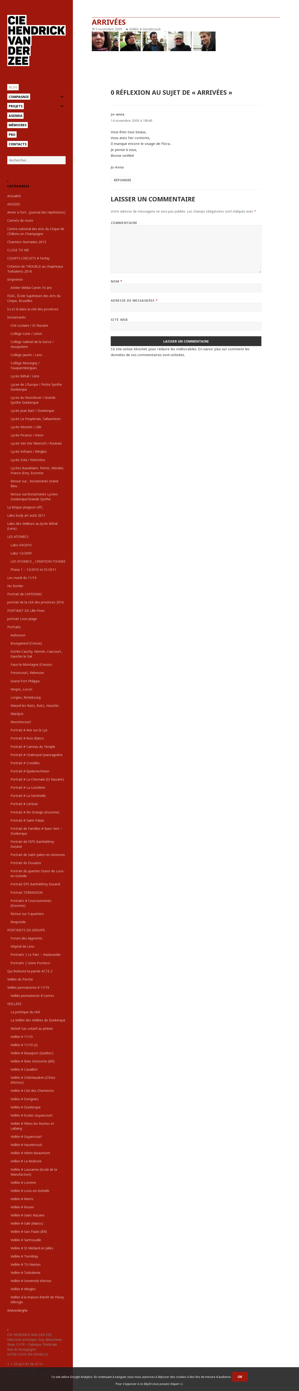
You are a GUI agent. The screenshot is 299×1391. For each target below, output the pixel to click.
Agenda (15, 115)
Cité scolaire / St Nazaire (29, 325)
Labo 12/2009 (21, 553)
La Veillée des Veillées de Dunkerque (38, 1020)
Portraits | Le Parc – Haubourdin (36, 954)
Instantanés (16, 317)
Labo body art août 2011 (26, 515)
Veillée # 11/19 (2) (24, 1045)
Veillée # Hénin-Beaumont (30, 1153)
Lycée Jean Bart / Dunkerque (32, 410)
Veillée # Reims (22, 1199)
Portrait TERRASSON (27, 892)
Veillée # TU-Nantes (26, 1264)
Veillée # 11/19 (22, 1036)
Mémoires (18, 125)
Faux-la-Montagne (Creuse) (31, 664)
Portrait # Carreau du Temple (33, 746)
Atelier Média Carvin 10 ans (31, 287)
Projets (16, 106)
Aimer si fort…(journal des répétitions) (36, 212)
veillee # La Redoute (26, 1161)
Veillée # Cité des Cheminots (32, 1090)
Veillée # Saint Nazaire (27, 1215)
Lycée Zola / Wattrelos (28, 460)
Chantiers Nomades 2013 (26, 242)
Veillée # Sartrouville (26, 1240)
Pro (12, 134)
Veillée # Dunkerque (26, 1107)
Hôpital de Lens (22, 946)
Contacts (18, 144)
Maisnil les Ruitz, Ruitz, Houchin (35, 705)
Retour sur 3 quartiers (27, 913)
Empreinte (15, 279)
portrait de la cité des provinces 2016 (35, 602)
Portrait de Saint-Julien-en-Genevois (38, 854)
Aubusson (18, 635)
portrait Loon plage (22, 619)
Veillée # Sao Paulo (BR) (29, 1231)
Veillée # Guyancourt (26, 1136)
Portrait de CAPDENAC (24, 594)
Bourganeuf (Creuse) (26, 643)
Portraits (14, 627)
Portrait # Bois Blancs (27, 738)
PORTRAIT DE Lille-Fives (26, 610)
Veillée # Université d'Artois (31, 1281)
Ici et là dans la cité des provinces (32, 309)
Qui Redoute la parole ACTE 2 (29, 971)
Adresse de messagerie (134, 300)
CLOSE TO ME (18, 250)
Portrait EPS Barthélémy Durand (35, 884)
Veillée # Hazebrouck (26, 1144)
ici (181, 1384)
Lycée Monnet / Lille (26, 427)
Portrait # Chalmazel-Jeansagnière (37, 755)
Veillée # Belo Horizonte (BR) (33, 1061)
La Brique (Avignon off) (25, 507)
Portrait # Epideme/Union (30, 771)
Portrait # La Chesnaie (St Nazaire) (37, 779)
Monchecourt (21, 722)
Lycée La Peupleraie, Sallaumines (36, 419)
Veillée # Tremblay (24, 1256)
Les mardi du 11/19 (21, 577)
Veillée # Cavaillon (24, 1069)
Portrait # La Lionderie (28, 787)
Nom (116, 281)
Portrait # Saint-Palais (27, 820)
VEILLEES (14, 1004)
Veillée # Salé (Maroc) (27, 1223)
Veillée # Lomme (23, 1182)
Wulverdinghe (17, 1310)
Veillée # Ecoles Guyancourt (32, 1115)
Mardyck (17, 713)
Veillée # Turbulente (25, 1272)
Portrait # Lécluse (24, 804)
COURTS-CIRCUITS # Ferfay (28, 258)
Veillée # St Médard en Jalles (32, 1248)
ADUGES (13, 204)
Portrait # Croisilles (25, 763)
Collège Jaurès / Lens (26, 355)
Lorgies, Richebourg (26, 697)
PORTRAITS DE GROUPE (26, 930)
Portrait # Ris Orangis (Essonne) (35, 812)
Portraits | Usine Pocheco (30, 963)
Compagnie (19, 97)
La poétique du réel (25, 1012)
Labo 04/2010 (21, 545)
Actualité (14, 196)
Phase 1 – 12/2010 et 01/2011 (33, 569)
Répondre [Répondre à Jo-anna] (122, 180)
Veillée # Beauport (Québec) (32, 1053)
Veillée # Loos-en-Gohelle (30, 1190)
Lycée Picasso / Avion (27, 435)
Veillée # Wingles (23, 1289)
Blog (13, 87)
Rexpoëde (18, 922)
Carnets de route (20, 220)
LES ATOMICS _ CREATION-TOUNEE (38, 561)
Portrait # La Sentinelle (28, 795)
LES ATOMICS (17, 536)
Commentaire (124, 223)
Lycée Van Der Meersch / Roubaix (36, 443)
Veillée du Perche (20, 979)
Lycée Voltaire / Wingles (29, 451)
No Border (15, 586)
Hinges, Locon (21, 689)
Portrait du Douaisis (26, 863)
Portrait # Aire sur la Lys (29, 730)
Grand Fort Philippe (25, 681)
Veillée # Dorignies (25, 1099)
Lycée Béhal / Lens (25, 376)
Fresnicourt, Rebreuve (27, 672)
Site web (119, 319)
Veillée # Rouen (22, 1207)
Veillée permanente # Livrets (32, 995)
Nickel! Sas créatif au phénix (32, 1028)
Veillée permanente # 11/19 (28, 987)
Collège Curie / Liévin (26, 333)
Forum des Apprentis (26, 938)
